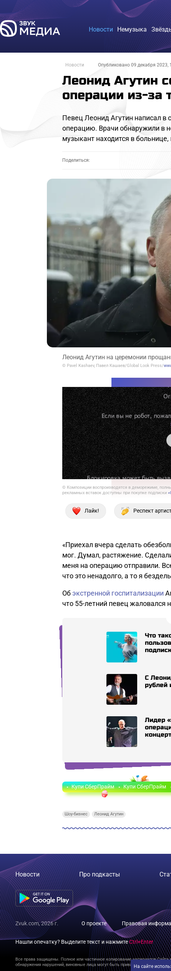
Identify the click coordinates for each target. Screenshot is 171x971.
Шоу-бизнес (76, 814)
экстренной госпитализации (118, 593)
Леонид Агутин (108, 814)
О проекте (93, 923)
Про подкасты (99, 874)
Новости (74, 65)
